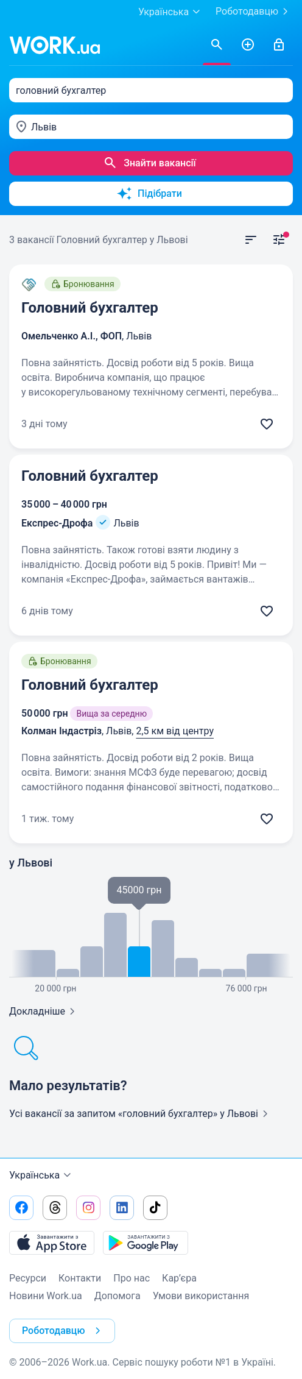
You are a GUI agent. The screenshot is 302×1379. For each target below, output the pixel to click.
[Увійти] (279, 45)
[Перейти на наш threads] (55, 1208)
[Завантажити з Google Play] (145, 1242)
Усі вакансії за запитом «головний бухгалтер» (141, 1113)
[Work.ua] (54, 45)
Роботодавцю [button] (63, 1331)
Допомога (117, 1296)
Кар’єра (179, 1278)
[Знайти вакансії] (217, 45)
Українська (41, 1175)
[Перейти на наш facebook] (21, 1208)
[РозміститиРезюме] (248, 45)
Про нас (131, 1278)
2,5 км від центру (175, 731)
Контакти (79, 1278)
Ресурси (27, 1278)
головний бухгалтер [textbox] (61, 90)
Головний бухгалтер (89, 307)
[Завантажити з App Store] (51, 1242)
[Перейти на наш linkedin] (122, 1208)
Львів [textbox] (44, 127)
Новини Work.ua (45, 1296)
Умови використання (201, 1296)
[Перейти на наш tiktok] (155, 1208)
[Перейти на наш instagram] (88, 1208)
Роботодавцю (254, 11)
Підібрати (149, 193)
